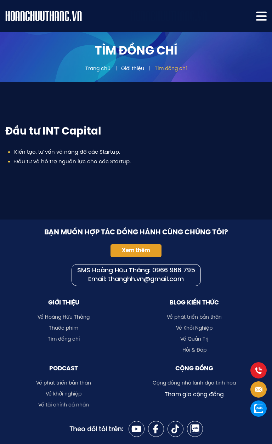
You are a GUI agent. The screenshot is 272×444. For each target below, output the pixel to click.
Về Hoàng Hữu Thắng (64, 316)
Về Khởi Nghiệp (194, 327)
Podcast (63, 368)
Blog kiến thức (194, 302)
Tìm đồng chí (171, 68)
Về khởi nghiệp (63, 393)
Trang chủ (97, 68)
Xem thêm (136, 250)
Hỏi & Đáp (194, 349)
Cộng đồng (194, 368)
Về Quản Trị (194, 338)
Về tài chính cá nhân (63, 404)
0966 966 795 (173, 270)
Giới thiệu (132, 68)
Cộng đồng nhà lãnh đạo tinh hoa (194, 382)
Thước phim (63, 327)
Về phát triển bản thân (194, 316)
